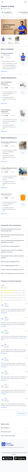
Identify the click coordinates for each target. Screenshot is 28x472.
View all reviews (22, 413)
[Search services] (25, 2)
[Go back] (2, 2)
